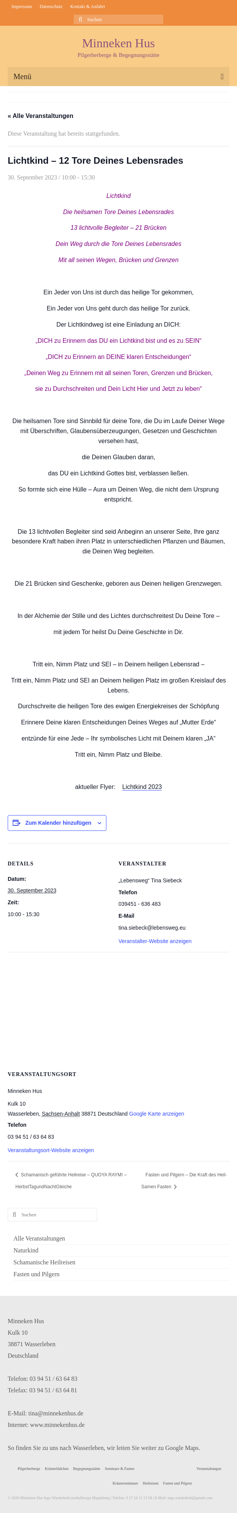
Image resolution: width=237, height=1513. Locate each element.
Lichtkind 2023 (142, 787)
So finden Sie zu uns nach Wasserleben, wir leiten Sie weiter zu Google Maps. (104, 1448)
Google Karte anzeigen (156, 1114)
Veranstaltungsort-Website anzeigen (51, 1150)
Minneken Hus (118, 43)
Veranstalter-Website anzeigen (155, 941)
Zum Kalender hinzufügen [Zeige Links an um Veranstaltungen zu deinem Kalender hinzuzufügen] (58, 823)
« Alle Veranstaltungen (40, 116)
